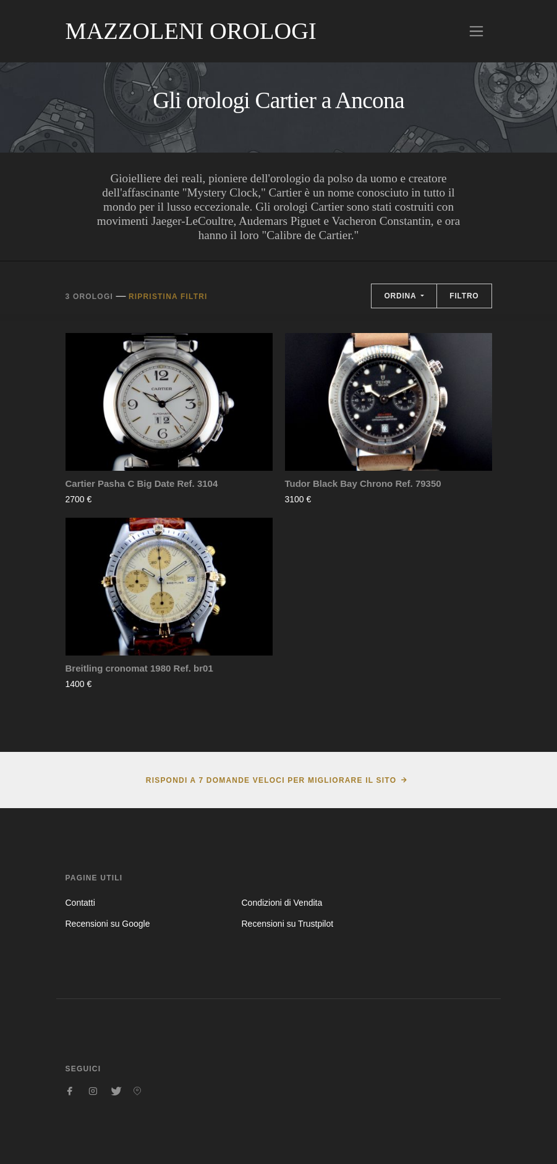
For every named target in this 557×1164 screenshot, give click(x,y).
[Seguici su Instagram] (93, 1091)
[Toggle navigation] (476, 31)
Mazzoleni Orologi (191, 31)
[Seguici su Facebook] (70, 1091)
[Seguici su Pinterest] (137, 1091)
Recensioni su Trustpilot (287, 924)
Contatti (80, 903)
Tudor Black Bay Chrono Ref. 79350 (363, 483)
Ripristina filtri (168, 296)
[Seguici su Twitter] (115, 1091)
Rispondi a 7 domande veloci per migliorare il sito (271, 780)
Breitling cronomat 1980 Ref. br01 (139, 668)
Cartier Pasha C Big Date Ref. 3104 (142, 483)
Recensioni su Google (108, 924)
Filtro (463, 296)
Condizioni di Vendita (281, 903)
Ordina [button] (401, 296)
